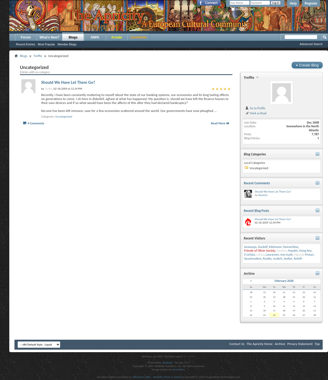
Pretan (309, 254)
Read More (218, 123)
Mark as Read (255, 113)
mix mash (286, 254)
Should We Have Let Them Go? (68, 82)
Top (317, 344)
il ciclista (249, 254)
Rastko (267, 258)
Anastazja (250, 247)
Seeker (288, 258)
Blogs (73, 37)
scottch (277, 258)
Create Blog (307, 65)
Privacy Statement (300, 344)
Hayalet (293, 250)
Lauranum (272, 254)
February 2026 (284, 281)
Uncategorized (63, 116)
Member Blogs (67, 44)
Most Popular (46, 44)
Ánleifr (298, 258)
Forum (26, 37)
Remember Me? (242, 9)
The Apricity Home (260, 344)
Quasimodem (252, 258)
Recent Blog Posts (256, 211)
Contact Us (237, 344)
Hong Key (305, 250)
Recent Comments (257, 183)
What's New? (49, 37)
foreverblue (290, 247)
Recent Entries (25, 44)
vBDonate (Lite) (141, 377)
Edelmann (275, 247)
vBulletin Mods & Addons (168, 377)
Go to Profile (255, 108)
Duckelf (262, 247)
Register (311, 3)
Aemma (262, 195)
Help (293, 3)
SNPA (95, 37)
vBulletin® (168, 362)
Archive (280, 344)
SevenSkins (178, 369)
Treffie (37, 56)
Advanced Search (311, 44)
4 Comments (36, 123)
